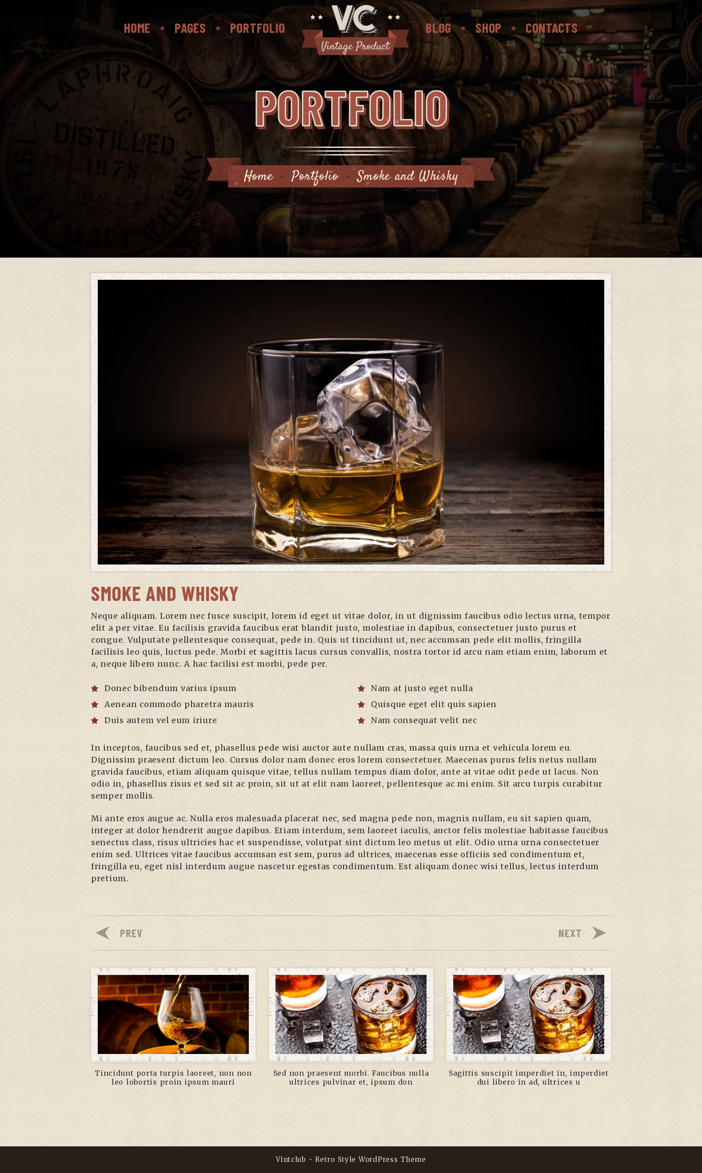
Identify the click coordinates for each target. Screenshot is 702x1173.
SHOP (488, 28)
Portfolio (314, 176)
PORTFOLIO (257, 28)
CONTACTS (552, 28)
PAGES (190, 28)
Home (137, 28)
